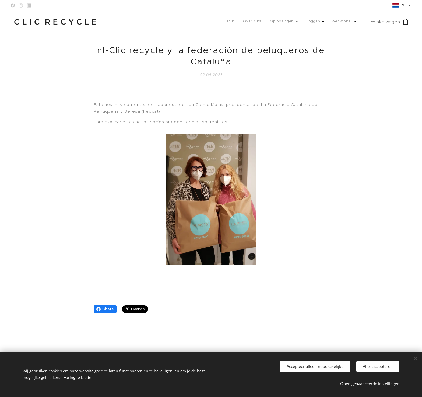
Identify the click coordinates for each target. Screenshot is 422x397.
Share (105, 309)
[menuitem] (304, 22)
